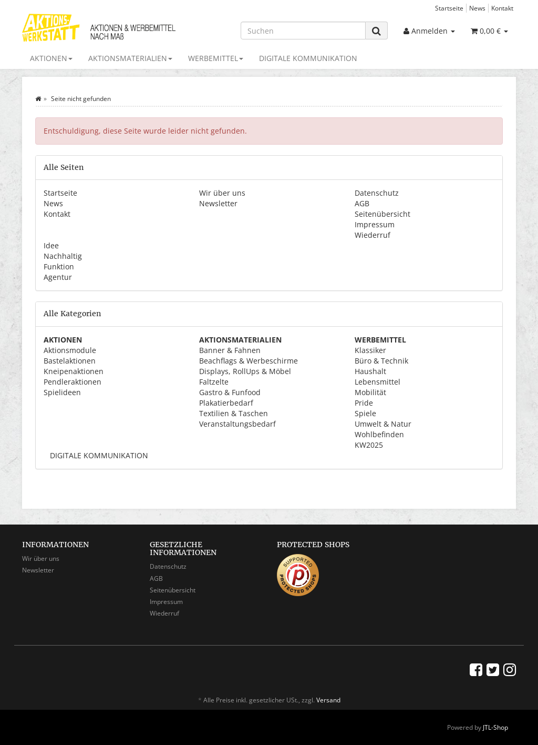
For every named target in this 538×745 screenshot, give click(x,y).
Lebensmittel (377, 382)
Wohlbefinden (379, 434)
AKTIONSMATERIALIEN (130, 58)
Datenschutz (377, 193)
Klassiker (370, 350)
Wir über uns (222, 193)
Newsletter (218, 203)
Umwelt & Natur (383, 424)
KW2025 (369, 445)
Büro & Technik (381, 361)
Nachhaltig (63, 256)
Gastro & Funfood (230, 392)
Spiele (365, 413)
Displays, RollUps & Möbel (245, 371)
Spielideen (62, 392)
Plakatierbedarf (226, 403)
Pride (364, 403)
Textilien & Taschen (233, 413)
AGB (362, 203)
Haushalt (370, 371)
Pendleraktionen (72, 382)
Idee (51, 245)
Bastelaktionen (70, 361)
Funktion (59, 266)
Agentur (58, 277)
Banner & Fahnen (230, 350)
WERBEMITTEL (215, 58)
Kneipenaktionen (74, 371)
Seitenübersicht (382, 214)
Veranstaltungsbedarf (237, 424)
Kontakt (502, 8)
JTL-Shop (495, 727)
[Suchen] (303, 30)
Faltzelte (214, 382)
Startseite (449, 8)
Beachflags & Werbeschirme (248, 361)
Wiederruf (372, 235)
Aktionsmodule (70, 350)
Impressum (375, 224)
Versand (328, 700)
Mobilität (370, 392)
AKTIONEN (51, 58)
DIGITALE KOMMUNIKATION (308, 58)
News (477, 8)
